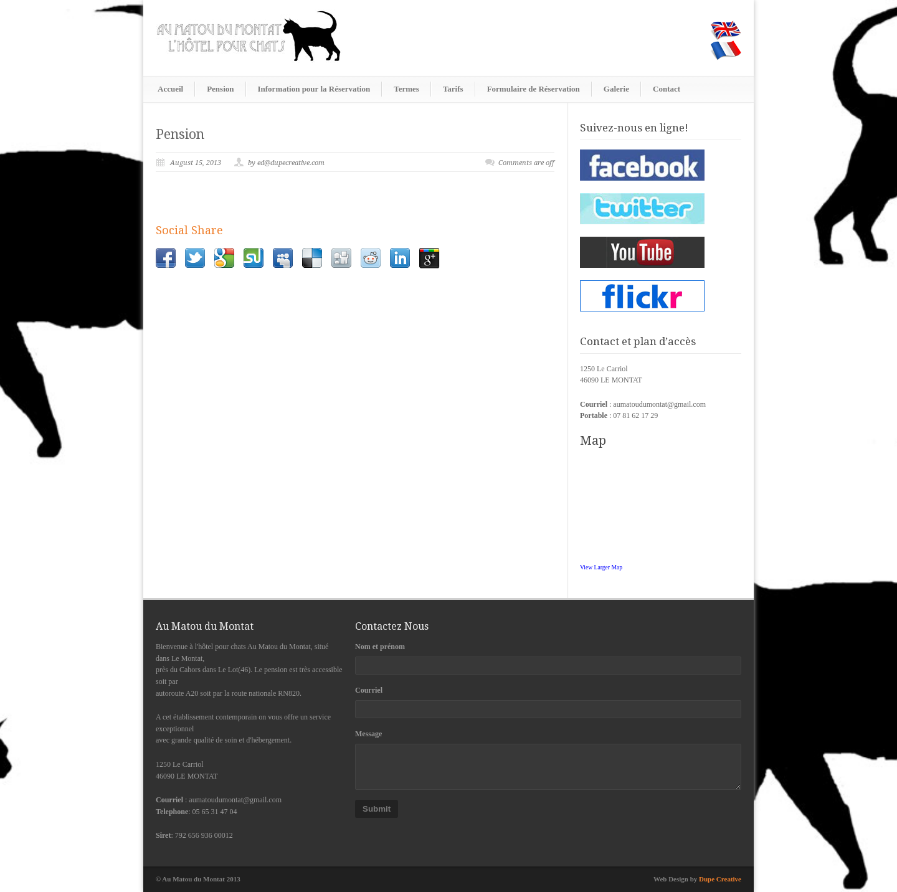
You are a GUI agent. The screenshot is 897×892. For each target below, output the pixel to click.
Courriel (368, 690)
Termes (406, 88)
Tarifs (453, 88)
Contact (666, 88)
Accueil (170, 88)
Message (368, 733)
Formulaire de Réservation (533, 88)
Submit (377, 809)
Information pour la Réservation (314, 88)
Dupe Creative (720, 879)
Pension (220, 88)
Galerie (616, 88)
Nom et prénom (380, 646)
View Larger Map (601, 567)
